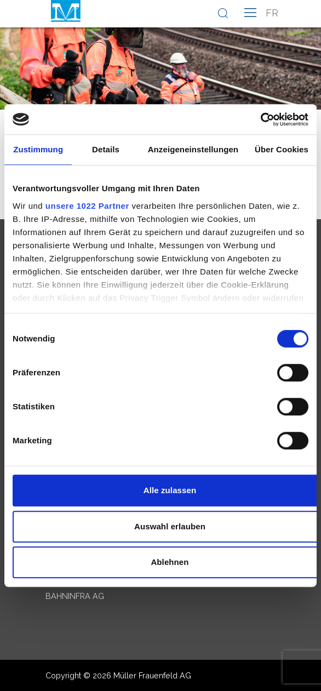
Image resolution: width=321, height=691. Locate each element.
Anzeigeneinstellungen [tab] (193, 149)
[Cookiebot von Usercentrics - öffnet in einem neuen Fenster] (260, 119)
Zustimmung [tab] (38, 149)
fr (272, 13)
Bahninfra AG (74, 596)
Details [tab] (105, 149)
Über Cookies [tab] (281, 149)
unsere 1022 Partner (87, 205)
